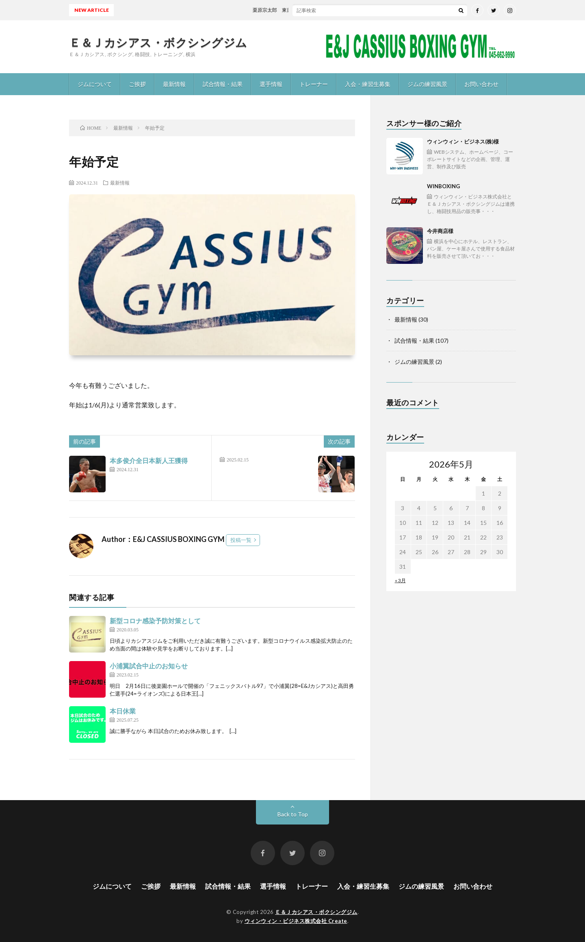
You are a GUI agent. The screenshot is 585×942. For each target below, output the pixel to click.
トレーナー (313, 83)
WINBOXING (471, 199)
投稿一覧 (240, 540)
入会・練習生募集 (367, 83)
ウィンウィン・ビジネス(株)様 (471, 154)
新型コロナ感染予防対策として (155, 620)
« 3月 (400, 580)
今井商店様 (471, 244)
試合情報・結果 (223, 83)
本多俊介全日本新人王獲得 (149, 460)
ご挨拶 (137, 83)
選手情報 (271, 83)
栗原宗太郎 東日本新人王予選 (294, 10)
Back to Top (292, 814)
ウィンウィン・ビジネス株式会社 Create (296, 921)
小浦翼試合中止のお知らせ (149, 666)
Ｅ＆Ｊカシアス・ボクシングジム (158, 42)
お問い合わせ (481, 83)
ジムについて (95, 83)
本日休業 (123, 711)
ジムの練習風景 (427, 83)
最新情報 (174, 83)
